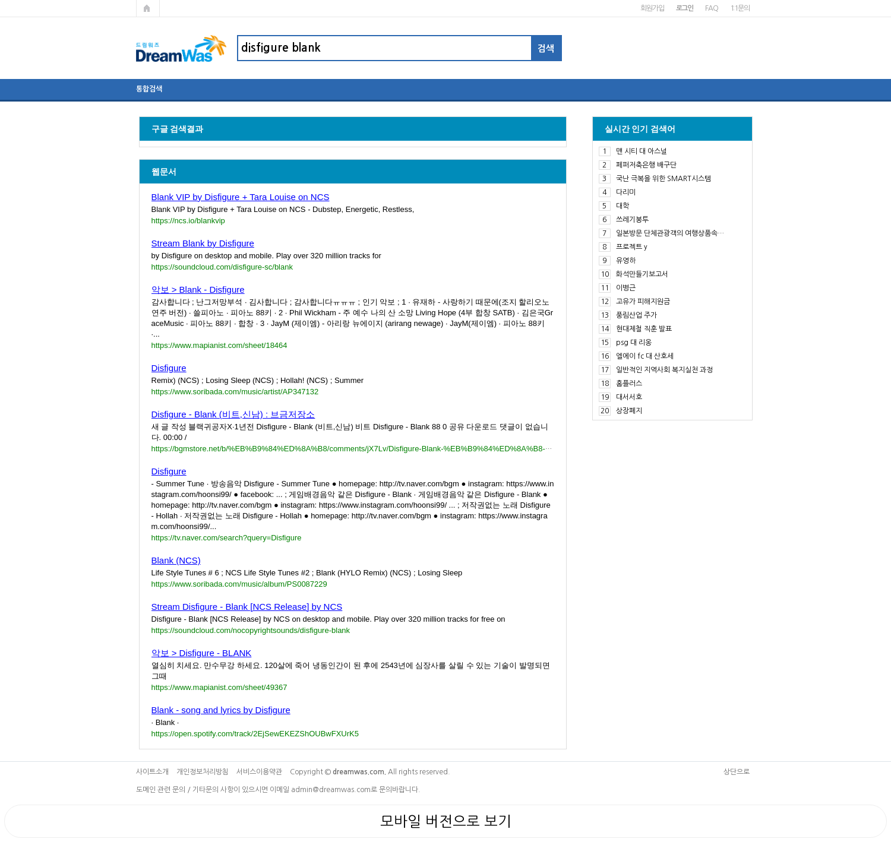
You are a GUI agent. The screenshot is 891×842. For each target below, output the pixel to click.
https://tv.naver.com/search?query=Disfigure (226, 537)
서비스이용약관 (259, 771)
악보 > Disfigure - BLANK (201, 653)
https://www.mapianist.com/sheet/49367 (219, 687)
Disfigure (169, 368)
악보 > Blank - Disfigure (198, 289)
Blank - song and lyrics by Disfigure (220, 710)
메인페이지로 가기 (148, 8)
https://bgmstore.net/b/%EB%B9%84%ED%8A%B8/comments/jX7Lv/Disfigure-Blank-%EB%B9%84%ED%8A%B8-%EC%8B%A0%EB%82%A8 (397, 448)
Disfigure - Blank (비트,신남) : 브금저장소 (233, 414)
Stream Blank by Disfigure (202, 243)
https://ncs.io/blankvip (188, 220)
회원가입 (651, 8)
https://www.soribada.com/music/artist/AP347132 (235, 391)
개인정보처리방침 (202, 771)
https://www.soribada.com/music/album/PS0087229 (239, 584)
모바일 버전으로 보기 (445, 821)
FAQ (711, 8)
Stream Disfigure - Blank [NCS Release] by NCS (247, 607)
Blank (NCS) (176, 560)
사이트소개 (152, 771)
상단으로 (736, 771)
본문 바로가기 (0, 0)
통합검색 (149, 89)
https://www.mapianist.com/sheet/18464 (219, 345)
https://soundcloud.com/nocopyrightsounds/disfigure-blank (250, 630)
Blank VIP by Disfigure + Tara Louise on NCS (240, 197)
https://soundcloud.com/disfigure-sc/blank (222, 266)
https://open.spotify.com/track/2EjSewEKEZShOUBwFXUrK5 (255, 733)
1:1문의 (740, 8)
